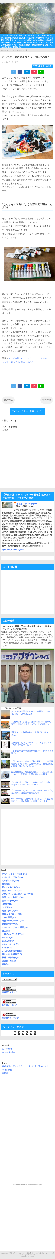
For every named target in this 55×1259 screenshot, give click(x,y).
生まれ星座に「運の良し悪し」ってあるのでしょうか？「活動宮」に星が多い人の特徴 (32, 773)
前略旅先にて (10, 924)
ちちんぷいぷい (10, 944)
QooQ (32, 1256)
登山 (6, 931)
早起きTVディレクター (27, 503)
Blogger (7, 947)
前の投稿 (46, 400)
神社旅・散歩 (9, 961)
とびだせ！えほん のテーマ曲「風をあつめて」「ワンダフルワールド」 (32, 743)
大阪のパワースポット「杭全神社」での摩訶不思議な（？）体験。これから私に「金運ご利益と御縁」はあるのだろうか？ (32, 763)
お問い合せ (7, 1049)
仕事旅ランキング (9, 1005)
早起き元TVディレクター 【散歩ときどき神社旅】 (25, 1066)
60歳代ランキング (9, 992)
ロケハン (7, 937)
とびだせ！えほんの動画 (15, 927)
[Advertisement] (26, 837)
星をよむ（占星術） (12, 954)
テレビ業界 (9, 917)
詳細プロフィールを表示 (13, 549)
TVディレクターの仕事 (42, 66)
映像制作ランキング (10, 1018)
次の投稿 (8, 400)
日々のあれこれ (11, 887)
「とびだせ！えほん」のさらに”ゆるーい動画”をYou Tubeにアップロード (30, 783)
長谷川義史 (7, 1069)
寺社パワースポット (13, 921)
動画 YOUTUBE (12, 891)
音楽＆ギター (10, 900)
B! (27, 72)
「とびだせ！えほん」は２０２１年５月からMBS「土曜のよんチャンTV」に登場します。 (31, 723)
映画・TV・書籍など (13, 897)
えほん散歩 (8, 941)
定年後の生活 (10, 880)
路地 (5, 964)
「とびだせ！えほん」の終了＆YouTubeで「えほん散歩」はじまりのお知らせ (32, 791)
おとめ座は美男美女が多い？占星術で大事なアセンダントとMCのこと (32, 712)
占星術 (7, 904)
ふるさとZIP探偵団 (12, 951)
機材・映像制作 (10, 957)
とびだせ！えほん (12, 877)
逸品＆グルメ (10, 911)
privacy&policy (8, 1052)
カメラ (7, 907)
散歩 (6, 884)
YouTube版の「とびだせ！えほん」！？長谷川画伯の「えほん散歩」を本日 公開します (32, 800)
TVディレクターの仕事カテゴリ (27, 411)
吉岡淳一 (6, 1073)
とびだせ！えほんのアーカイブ (18, 894)
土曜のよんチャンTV (13, 934)
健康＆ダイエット (12, 914)
